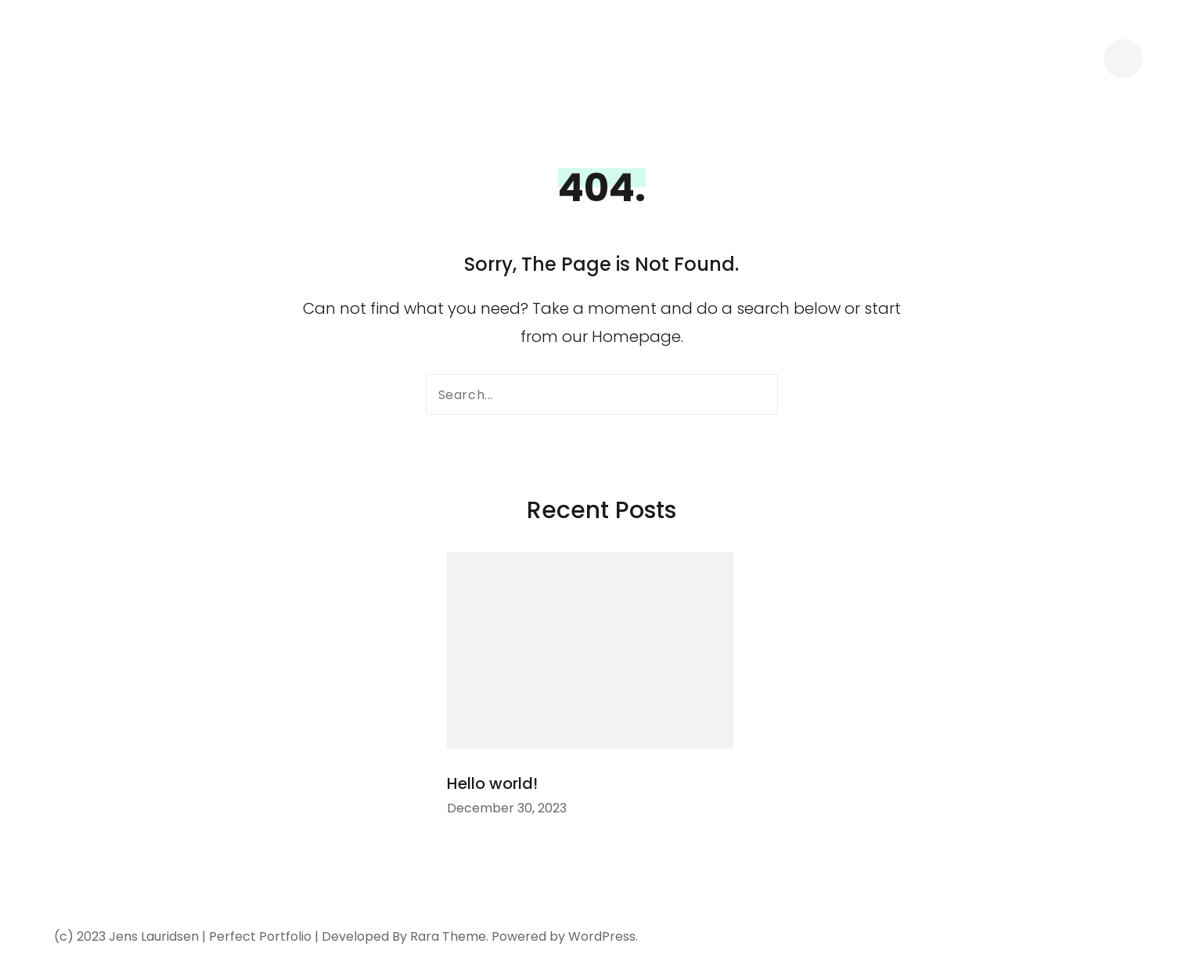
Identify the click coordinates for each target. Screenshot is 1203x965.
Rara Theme (448, 936)
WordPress (602, 936)
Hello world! (492, 783)
